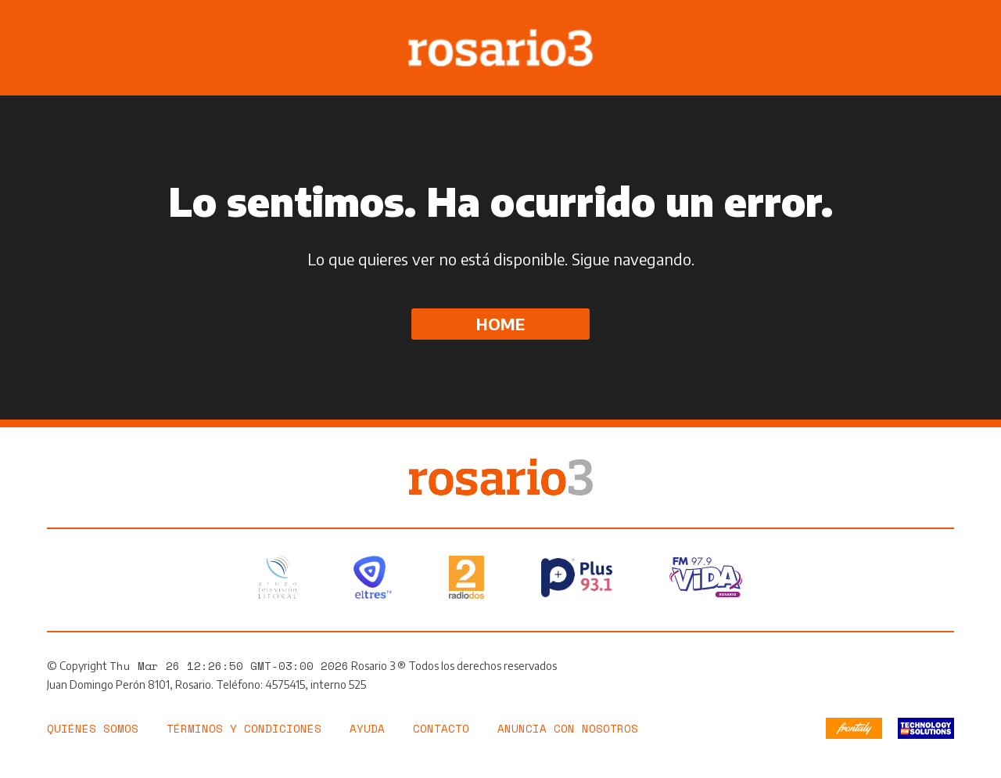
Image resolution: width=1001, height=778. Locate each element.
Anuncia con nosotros (567, 728)
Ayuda (367, 728)
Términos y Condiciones (244, 728)
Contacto (441, 728)
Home (500, 323)
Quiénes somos (92, 728)
